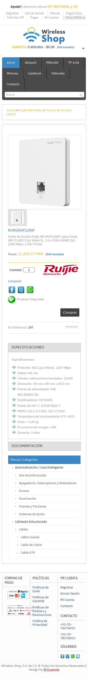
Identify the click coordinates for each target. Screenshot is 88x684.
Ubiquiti (31, 63)
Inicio (11, 63)
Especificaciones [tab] (28, 347)
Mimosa (12, 73)
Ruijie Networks (30, 110)
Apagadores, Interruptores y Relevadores (48, 483)
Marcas (55, 13)
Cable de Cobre (31, 545)
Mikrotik (52, 63)
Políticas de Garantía (41, 599)
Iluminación (27, 499)
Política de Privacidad (40, 623)
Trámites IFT (15, 17)
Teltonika (58, 73)
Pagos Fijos (74, 13)
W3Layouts (51, 670)
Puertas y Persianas (32, 506)
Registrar (12, 13)
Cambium (34, 73)
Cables (23, 529)
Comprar (70, 312)
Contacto (13, 84)
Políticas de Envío (41, 589)
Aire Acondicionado (33, 475)
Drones (24, 491)
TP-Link (73, 63)
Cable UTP (28, 553)
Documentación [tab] (27, 446)
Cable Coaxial (30, 537)
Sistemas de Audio (32, 514)
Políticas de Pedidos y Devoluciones (42, 611)
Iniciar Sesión (34, 13)
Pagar (34, 17)
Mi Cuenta (51, 17)
